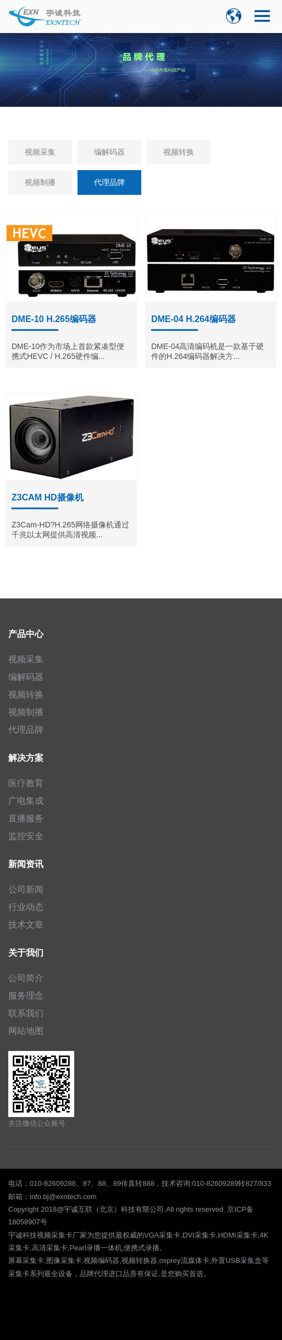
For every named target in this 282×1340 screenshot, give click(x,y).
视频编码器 (101, 1260)
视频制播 (40, 182)
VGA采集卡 (162, 1235)
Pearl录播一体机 (95, 1248)
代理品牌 (109, 182)
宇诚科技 (22, 1235)
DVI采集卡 (199, 1235)
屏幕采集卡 (26, 1260)
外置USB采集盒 (236, 1260)
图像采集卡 (64, 1260)
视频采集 (40, 152)
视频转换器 (139, 1260)
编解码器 (109, 152)
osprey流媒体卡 (184, 1260)
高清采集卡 (50, 1248)
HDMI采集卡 (237, 1235)
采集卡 (19, 1274)
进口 (115, 1274)
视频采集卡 (55, 1235)
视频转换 (178, 152)
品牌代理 (94, 1274)
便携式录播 (141, 1248)
